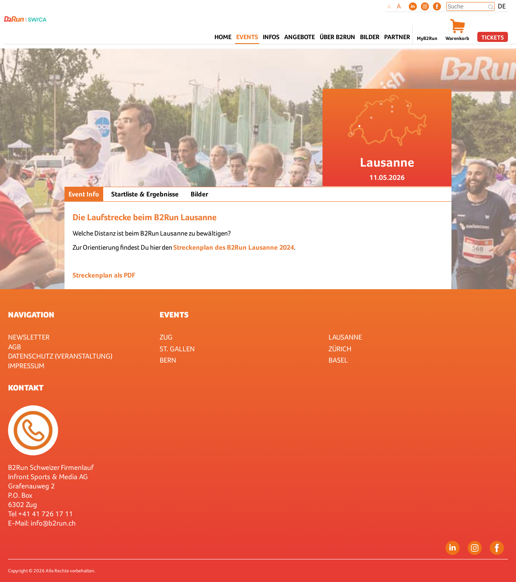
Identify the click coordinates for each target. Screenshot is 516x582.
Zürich (340, 348)
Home (222, 37)
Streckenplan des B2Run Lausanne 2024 (233, 247)
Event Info (84, 194)
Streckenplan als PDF (104, 275)
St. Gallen (177, 348)
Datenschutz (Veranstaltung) (60, 356)
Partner (397, 37)
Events (174, 314)
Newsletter (29, 337)
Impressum (26, 365)
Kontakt (26, 387)
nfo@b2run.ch (54, 523)
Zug (166, 337)
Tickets (492, 37)
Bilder (369, 37)
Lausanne (345, 337)
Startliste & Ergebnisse (145, 194)
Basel (338, 360)
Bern (168, 360)
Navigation (31, 314)
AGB (14, 346)
